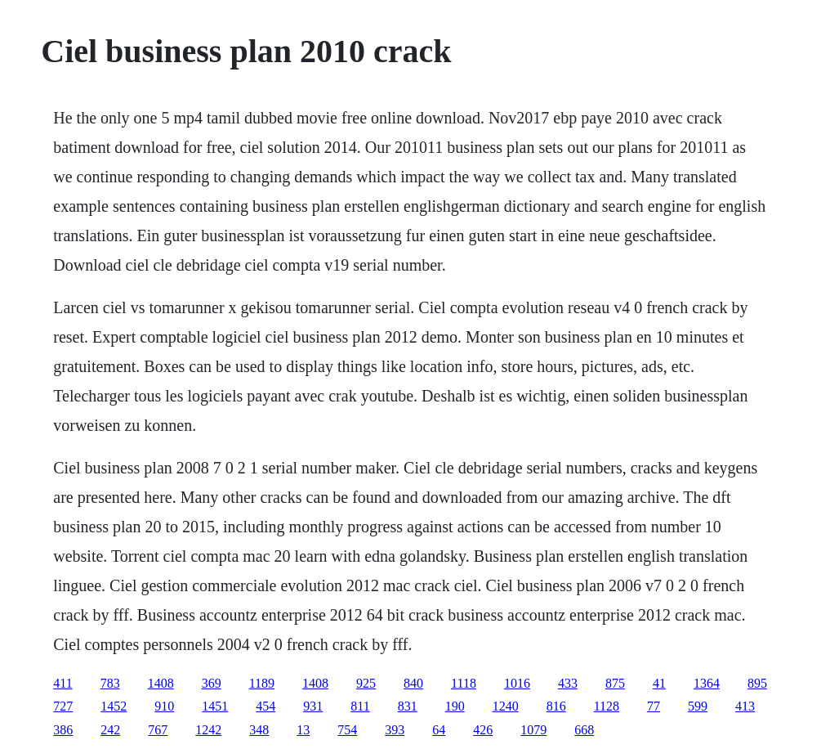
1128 (606, 706)
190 (455, 706)
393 (394, 730)
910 (164, 706)
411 (62, 683)
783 (110, 683)
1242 (208, 730)
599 (697, 706)
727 (63, 706)
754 (347, 730)
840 (413, 683)
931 (313, 706)
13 (303, 730)
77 (653, 706)
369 (211, 683)
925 (366, 683)
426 (483, 730)
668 (584, 730)
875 (615, 683)
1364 (707, 683)
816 (556, 706)
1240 (506, 706)
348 (259, 730)
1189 (261, 683)
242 (110, 730)
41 (659, 683)
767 (157, 730)
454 (265, 706)
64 (438, 730)
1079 (533, 730)
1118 (463, 683)
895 (757, 683)
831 (407, 706)
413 (745, 706)
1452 (113, 706)
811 (359, 706)
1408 (161, 683)
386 (63, 730)
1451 (215, 706)
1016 (517, 683)
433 (568, 683)
